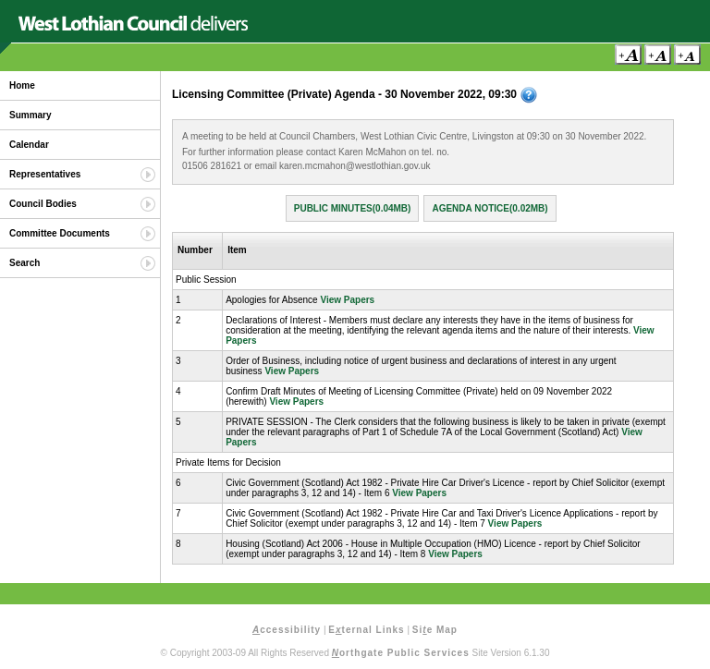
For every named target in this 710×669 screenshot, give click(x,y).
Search (24, 263)
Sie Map (435, 630)
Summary (30, 115)
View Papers (347, 300)
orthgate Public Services (401, 653)
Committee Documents (59, 233)
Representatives (44, 174)
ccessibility (286, 630)
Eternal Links (366, 630)
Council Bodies (43, 204)
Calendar (29, 145)
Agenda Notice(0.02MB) (489, 208)
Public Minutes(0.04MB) (352, 208)
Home (22, 85)
